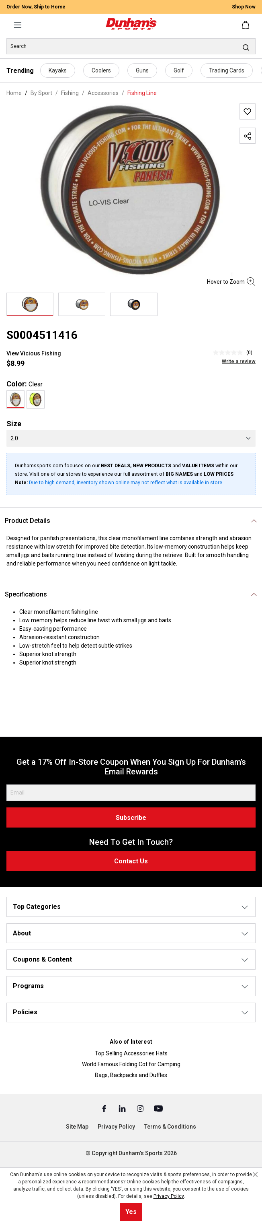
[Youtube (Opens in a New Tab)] (158, 1108)
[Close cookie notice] (255, 1174)
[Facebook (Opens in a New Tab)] (105, 1108)
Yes (131, 1212)
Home (14, 93)
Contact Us (131, 861)
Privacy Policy (116, 1126)
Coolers (101, 70)
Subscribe (131, 818)
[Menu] (17, 25)
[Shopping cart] (246, 25)
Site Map (77, 1126)
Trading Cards (226, 70)
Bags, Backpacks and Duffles (131, 1075)
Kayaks (58, 70)
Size (13, 423)
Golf (179, 70)
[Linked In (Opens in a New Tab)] (123, 1108)
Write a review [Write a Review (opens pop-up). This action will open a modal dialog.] (239, 361)
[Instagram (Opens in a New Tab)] (141, 1108)
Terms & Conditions (170, 1126)
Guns (142, 70)
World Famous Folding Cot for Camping (131, 1064)
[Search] (131, 46)
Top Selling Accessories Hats (131, 1053)
